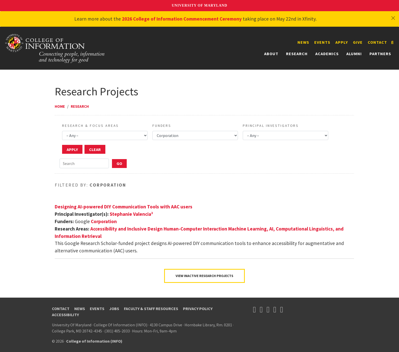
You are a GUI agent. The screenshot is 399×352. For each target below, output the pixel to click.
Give (358, 42)
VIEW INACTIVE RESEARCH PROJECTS (204, 275)
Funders (161, 125)
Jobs (114, 308)
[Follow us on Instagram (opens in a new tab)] (275, 309)
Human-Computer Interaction (195, 229)
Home (60, 106)
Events (322, 42)
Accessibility (65, 314)
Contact (377, 42)
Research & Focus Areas (90, 125)
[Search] (392, 42)
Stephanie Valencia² (131, 214)
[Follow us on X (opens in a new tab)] (254, 309)
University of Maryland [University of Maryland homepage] (199, 5)
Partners (380, 53)
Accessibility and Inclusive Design (126, 229)
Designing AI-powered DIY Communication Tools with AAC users (123, 207)
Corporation (104, 221)
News (303, 42)
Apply (341, 42)
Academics (327, 53)
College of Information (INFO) (94, 341)
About (271, 53)
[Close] (393, 18)
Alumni (354, 53)
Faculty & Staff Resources (151, 308)
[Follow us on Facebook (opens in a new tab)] (261, 309)
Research (297, 53)
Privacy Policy (197, 308)
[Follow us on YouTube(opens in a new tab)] (268, 309)
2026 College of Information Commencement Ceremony (182, 19)
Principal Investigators (271, 125)
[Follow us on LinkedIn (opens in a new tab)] (282, 309)
